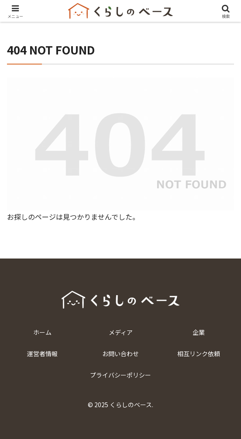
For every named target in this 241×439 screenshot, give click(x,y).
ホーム (42, 332)
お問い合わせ (120, 353)
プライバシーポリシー (120, 375)
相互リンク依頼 (198, 353)
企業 (199, 332)
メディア (121, 332)
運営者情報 (42, 353)
